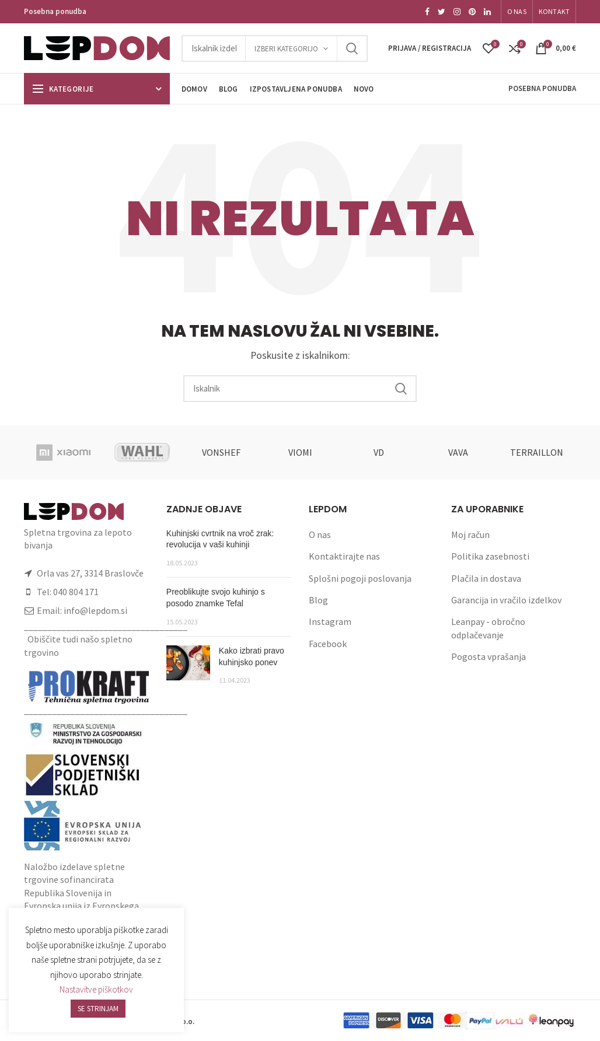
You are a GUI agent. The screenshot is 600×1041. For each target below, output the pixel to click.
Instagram (330, 621)
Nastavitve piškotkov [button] (96, 989)
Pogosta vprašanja (488, 656)
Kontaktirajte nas (344, 556)
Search (352, 48)
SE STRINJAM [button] (98, 1009)
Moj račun (470, 534)
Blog (318, 600)
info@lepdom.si (95, 610)
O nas (320, 534)
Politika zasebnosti (490, 556)
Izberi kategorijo (286, 49)
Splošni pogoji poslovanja (360, 578)
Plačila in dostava (486, 578)
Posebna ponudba (55, 11)
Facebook (328, 643)
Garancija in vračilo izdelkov (506, 600)
